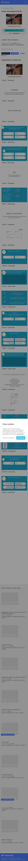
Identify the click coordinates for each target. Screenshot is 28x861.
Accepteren (20, 438)
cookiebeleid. (19, 434)
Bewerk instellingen (8, 437)
